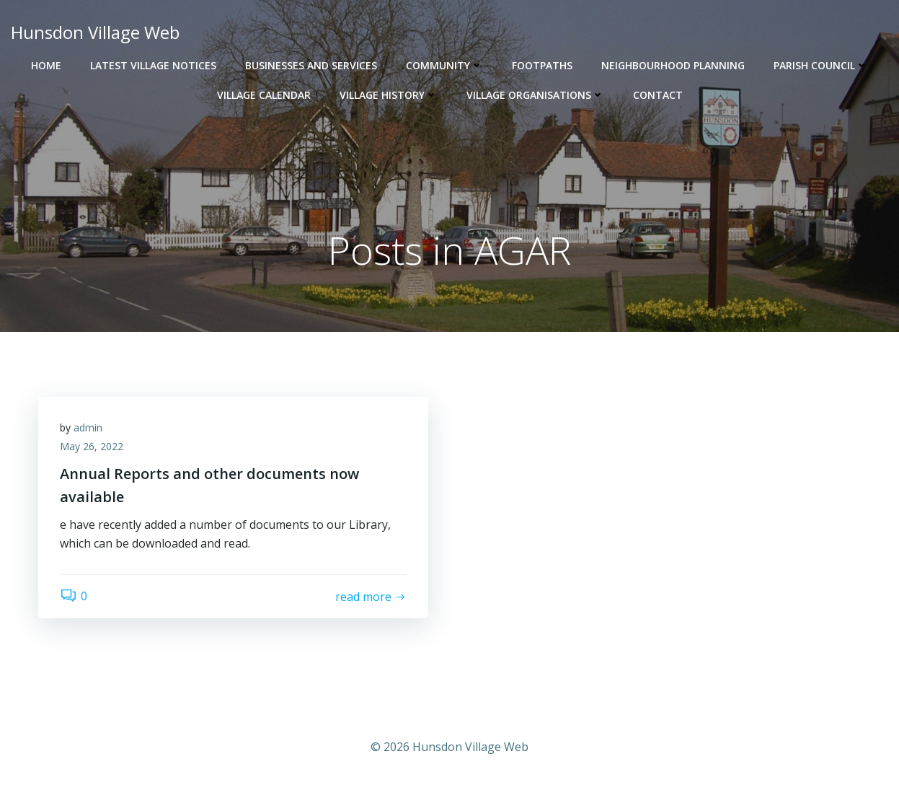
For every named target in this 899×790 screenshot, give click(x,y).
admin (88, 427)
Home (46, 65)
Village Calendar (264, 95)
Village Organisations (535, 95)
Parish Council (821, 65)
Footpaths (542, 65)
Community (444, 65)
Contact (658, 95)
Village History (389, 95)
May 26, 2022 (91, 446)
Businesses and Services (311, 65)
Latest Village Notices (153, 65)
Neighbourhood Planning (673, 65)
